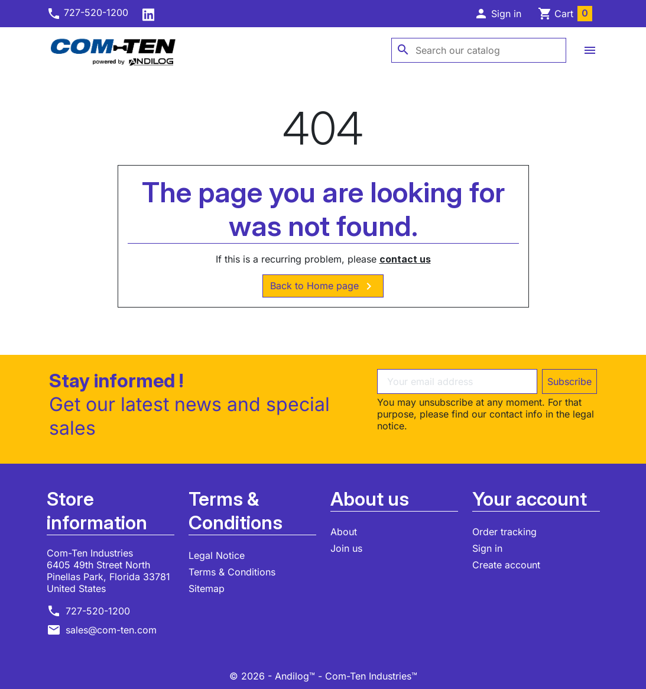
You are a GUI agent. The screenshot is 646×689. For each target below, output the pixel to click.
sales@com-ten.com (111, 630)
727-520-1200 (87, 12)
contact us (405, 259)
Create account (506, 565)
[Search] (478, 50)
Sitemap (207, 588)
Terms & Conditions (232, 572)
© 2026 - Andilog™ (273, 676)
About (343, 532)
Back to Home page (323, 286)
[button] (497, 13)
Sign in (487, 548)
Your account (529, 498)
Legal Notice (217, 555)
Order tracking (504, 532)
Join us (346, 548)
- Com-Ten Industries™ (367, 676)
